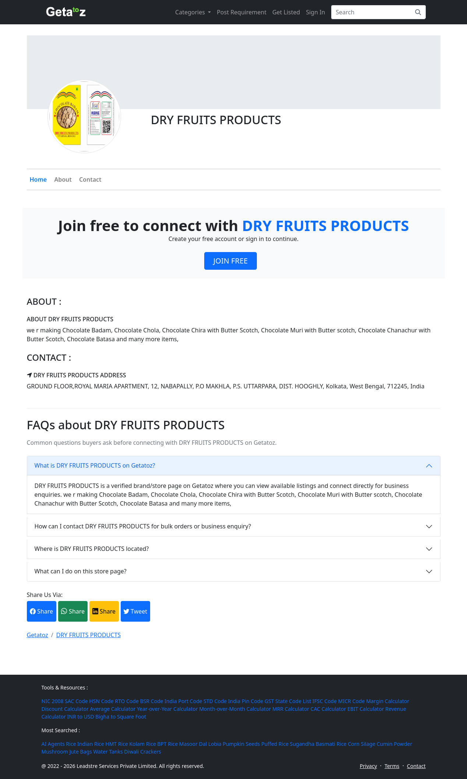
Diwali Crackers (142, 751)
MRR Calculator (290, 708)
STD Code (215, 701)
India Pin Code (245, 701)
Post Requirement (241, 12)
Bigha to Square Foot (120, 716)
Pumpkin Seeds (241, 743)
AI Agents (53, 743)
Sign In (315, 12)
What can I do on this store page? (81, 571)
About (62, 179)
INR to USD (80, 716)
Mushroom (55, 751)
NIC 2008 (53, 701)
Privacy (368, 765)
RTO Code (127, 701)
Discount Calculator (65, 708)
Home (38, 179)
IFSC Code (324, 701)
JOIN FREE (230, 261)
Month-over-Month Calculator (235, 708)
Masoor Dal (193, 743)
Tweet (135, 611)
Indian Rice (90, 743)
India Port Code (183, 701)
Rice (71, 743)
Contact (90, 179)
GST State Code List (288, 701)
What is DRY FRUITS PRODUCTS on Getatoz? (95, 465)
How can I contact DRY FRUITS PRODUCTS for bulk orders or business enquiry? (143, 526)
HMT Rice (116, 743)
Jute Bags (80, 751)
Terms (392, 765)
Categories (190, 12)
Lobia (215, 743)
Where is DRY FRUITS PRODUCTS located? (92, 549)
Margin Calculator (387, 701)
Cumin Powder (394, 743)
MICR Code (351, 701)
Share (41, 611)
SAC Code (76, 701)
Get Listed (286, 12)
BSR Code (151, 701)
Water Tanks (108, 751)
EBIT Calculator (365, 708)
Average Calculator (112, 708)
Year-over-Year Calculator (167, 708)
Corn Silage (361, 743)
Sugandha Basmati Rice (318, 743)
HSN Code (101, 701)
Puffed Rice (275, 743)
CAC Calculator (328, 708)
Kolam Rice (142, 743)
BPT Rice (167, 743)
